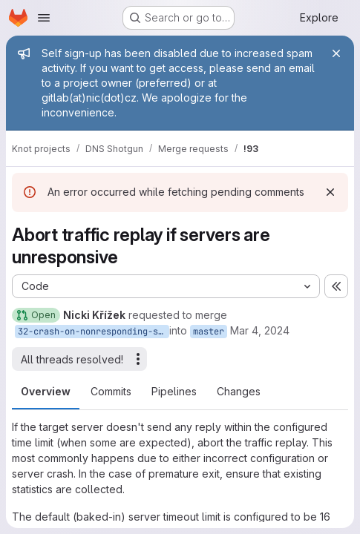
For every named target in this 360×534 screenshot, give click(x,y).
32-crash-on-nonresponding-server (93, 331)
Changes (239, 391)
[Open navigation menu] (44, 18)
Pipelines (174, 391)
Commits (111, 391)
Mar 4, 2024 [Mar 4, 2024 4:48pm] (259, 330)
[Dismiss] (330, 192)
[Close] (336, 53)
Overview (46, 391)
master (208, 331)
